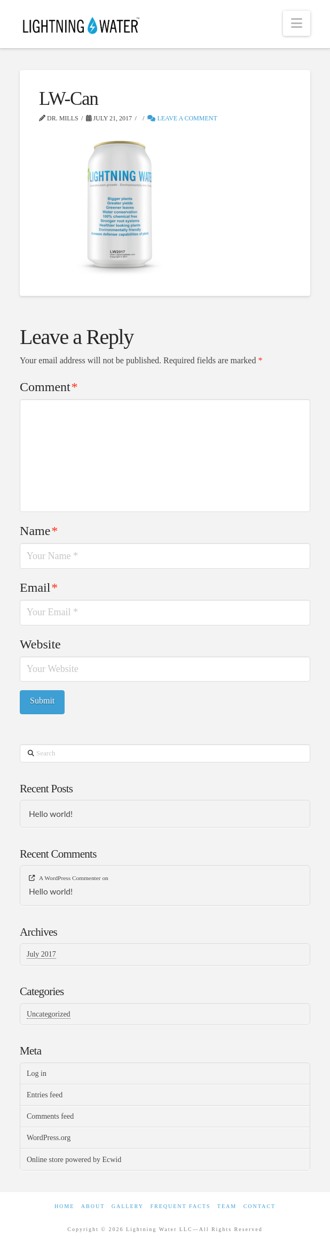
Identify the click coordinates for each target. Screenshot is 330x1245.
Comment (48, 387)
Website (40, 644)
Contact (259, 1206)
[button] (296, 23)
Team (227, 1206)
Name (39, 531)
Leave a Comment (182, 118)
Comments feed (50, 1116)
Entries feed (44, 1095)
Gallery (128, 1206)
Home (64, 1206)
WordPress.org (48, 1138)
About (93, 1206)
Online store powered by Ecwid (74, 1160)
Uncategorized (48, 1014)
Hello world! (51, 814)
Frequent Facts (180, 1206)
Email (39, 587)
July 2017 (41, 954)
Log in (36, 1074)
